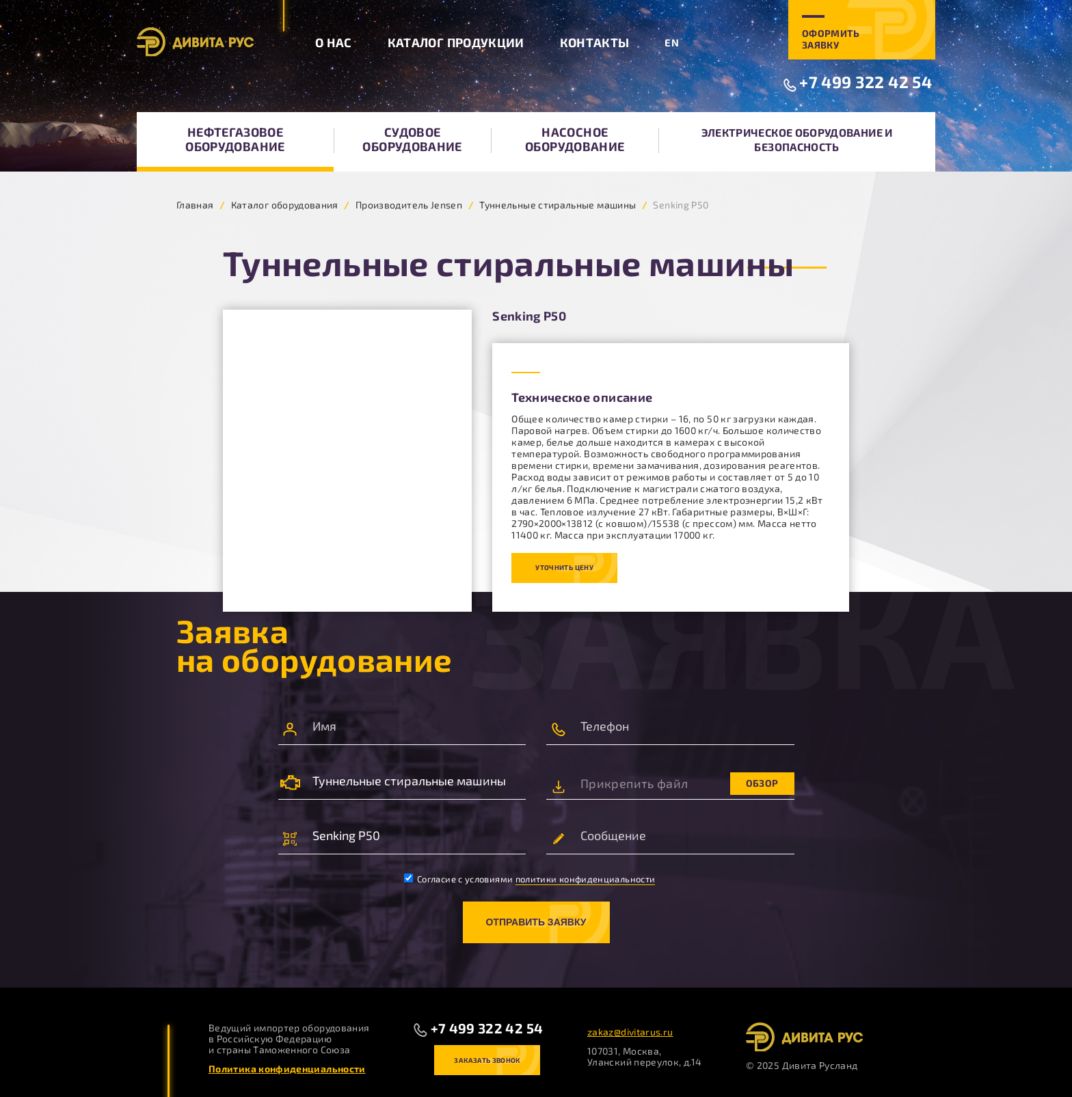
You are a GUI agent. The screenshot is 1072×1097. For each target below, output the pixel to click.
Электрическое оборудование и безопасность (797, 139)
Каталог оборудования (284, 205)
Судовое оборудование (411, 139)
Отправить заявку (535, 922)
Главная (195, 205)
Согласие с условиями (530, 878)
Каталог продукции (456, 42)
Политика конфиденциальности (287, 1068)
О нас (333, 42)
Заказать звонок (487, 1060)
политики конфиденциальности (585, 878)
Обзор (762, 783)
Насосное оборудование (574, 139)
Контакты (595, 42)
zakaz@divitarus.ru (630, 1032)
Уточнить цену (564, 567)
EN (672, 42)
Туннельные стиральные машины (557, 205)
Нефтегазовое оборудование (234, 139)
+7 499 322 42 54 (865, 82)
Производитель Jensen (409, 205)
